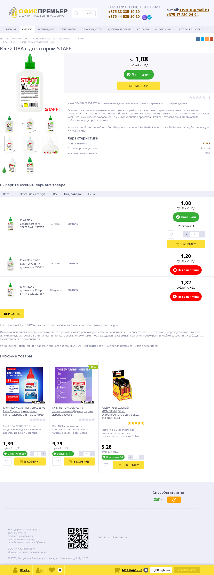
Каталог (27, 29)
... (209, 29)
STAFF (206, 143)
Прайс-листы (68, 29)
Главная (11, 29)
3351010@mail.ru (194, 9)
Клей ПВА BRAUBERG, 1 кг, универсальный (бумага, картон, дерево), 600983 (73, 411)
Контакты (143, 29)
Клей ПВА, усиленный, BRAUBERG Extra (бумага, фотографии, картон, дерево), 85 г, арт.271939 (24, 411)
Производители (92, 29)
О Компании (163, 29)
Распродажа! (46, 29)
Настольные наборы (190, 29)
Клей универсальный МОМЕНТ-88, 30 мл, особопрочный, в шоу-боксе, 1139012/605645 (120, 413)
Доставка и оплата (119, 29)
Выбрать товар (138, 86)
